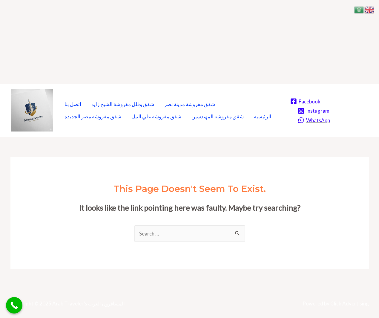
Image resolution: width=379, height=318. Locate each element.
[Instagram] (314, 111)
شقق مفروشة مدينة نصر (189, 104)
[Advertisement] (179, 42)
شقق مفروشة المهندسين (217, 116)
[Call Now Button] (14, 305)
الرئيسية (262, 116)
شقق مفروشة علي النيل (156, 116)
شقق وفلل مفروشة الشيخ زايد (122, 104)
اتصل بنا (73, 104)
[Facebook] (305, 101)
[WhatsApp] (314, 120)
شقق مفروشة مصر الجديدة (93, 116)
